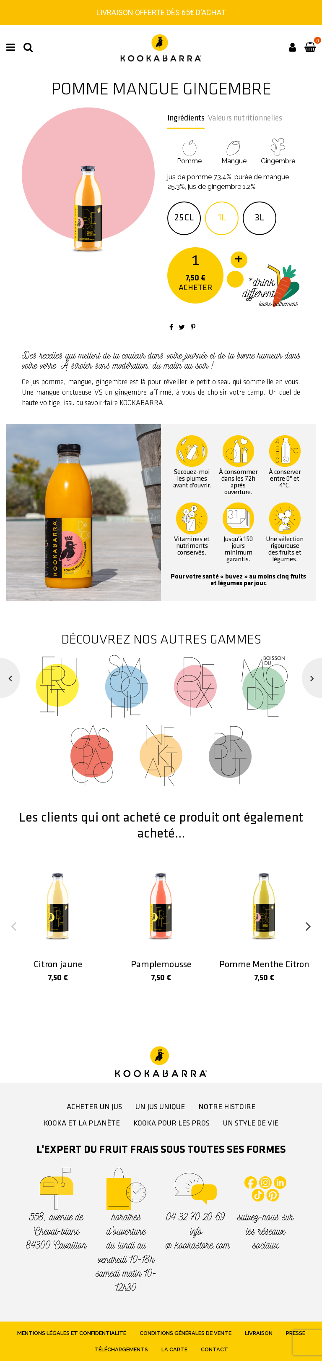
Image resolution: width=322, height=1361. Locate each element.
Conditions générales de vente (185, 1333)
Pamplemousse (161, 965)
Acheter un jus (94, 1107)
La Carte (174, 1349)
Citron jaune (58, 965)
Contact (214, 1349)
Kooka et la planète (82, 1124)
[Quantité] (195, 258)
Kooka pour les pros (171, 1124)
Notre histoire (226, 1107)
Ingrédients (186, 119)
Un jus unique (160, 1107)
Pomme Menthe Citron (264, 965)
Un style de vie (250, 1124)
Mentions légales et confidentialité (71, 1333)
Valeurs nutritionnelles (245, 119)
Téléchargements (121, 1349)
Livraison (259, 1333)
